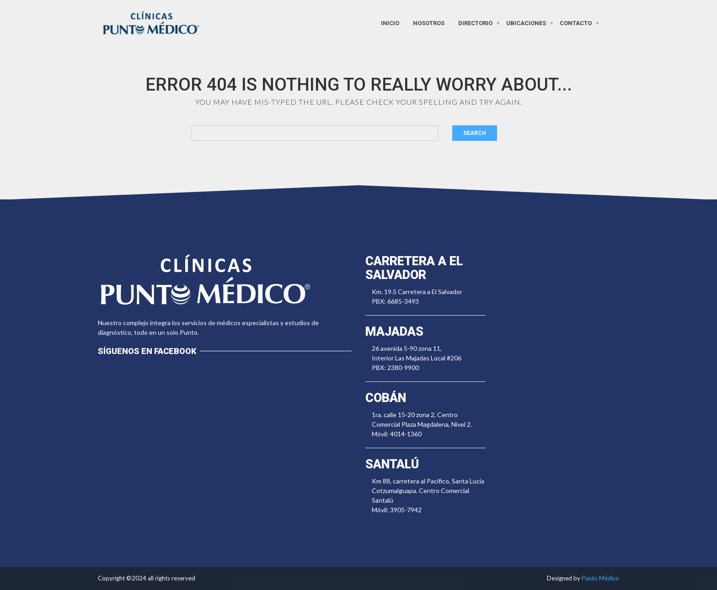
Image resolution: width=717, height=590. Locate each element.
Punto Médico (600, 578)
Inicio (390, 22)
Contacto (576, 22)
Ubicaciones (526, 22)
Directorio (475, 22)
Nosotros (428, 22)
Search (474, 133)
